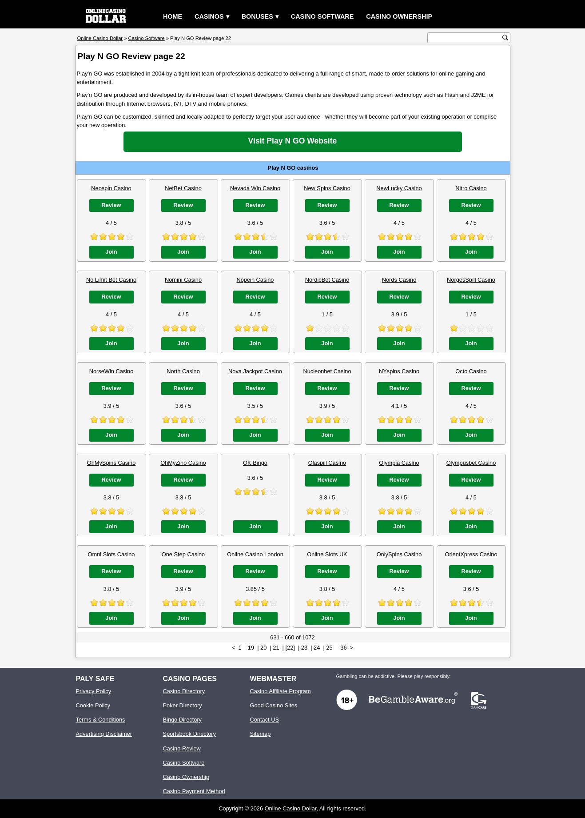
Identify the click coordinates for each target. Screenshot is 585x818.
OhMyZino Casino (183, 462)
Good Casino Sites (274, 705)
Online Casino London (255, 554)
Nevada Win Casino (255, 188)
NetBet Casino (183, 188)
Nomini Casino (183, 279)
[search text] (466, 38)
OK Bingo (255, 462)
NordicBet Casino (327, 279)
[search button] (505, 37)
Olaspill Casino (327, 462)
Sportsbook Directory (189, 733)
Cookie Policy (93, 705)
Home (172, 16)
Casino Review (182, 748)
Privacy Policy (93, 691)
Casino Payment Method (194, 791)
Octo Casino (470, 371)
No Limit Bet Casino (111, 279)
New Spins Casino (327, 188)
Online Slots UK (327, 554)
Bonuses (257, 16)
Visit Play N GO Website (292, 140)
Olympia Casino (399, 462)
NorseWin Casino (111, 371)
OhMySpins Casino (111, 462)
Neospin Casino (111, 188)
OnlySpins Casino (399, 554)
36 (343, 647)
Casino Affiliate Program (280, 691)
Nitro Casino (470, 188)
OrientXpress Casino (471, 554)
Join (111, 251)
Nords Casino (399, 279)
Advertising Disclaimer (104, 733)
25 (329, 647)
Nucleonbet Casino (327, 371)
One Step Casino (183, 554)
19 (251, 647)
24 (317, 647)
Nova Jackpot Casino (255, 371)
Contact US (264, 719)
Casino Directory (184, 691)
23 (304, 647)
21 (276, 647)
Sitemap (260, 733)
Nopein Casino (255, 279)
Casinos (209, 16)
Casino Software (322, 16)
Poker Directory (182, 705)
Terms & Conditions (100, 719)
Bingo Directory (182, 719)
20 (263, 647)
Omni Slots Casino (111, 554)
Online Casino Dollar (291, 808)
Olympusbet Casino (471, 462)
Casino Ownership (399, 16)
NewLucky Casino (399, 188)
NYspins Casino (399, 371)
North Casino (183, 371)
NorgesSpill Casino (471, 279)
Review (111, 205)
